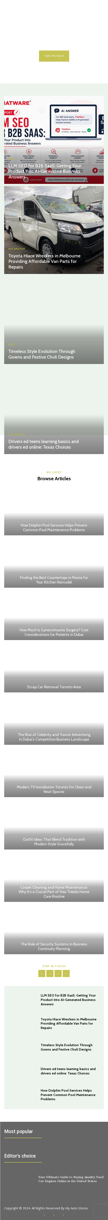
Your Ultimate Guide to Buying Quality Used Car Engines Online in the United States (71, 1179)
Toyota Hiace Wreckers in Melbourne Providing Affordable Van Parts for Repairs (44, 261)
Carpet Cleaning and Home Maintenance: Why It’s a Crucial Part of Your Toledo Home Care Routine (54, 892)
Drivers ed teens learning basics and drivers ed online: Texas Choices (43, 444)
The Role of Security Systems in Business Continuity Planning (54, 946)
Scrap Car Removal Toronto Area (54, 687)
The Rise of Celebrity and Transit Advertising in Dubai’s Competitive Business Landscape (54, 737)
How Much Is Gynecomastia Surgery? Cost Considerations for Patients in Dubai (54, 632)
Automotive (16, 249)
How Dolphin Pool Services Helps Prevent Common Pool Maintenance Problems (54, 527)
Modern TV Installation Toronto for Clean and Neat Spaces (54, 789)
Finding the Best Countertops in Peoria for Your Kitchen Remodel (54, 580)
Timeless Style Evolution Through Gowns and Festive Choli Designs (41, 354)
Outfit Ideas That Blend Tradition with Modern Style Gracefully (54, 841)
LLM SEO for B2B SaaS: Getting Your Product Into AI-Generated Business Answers (44, 171)
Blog (11, 159)
